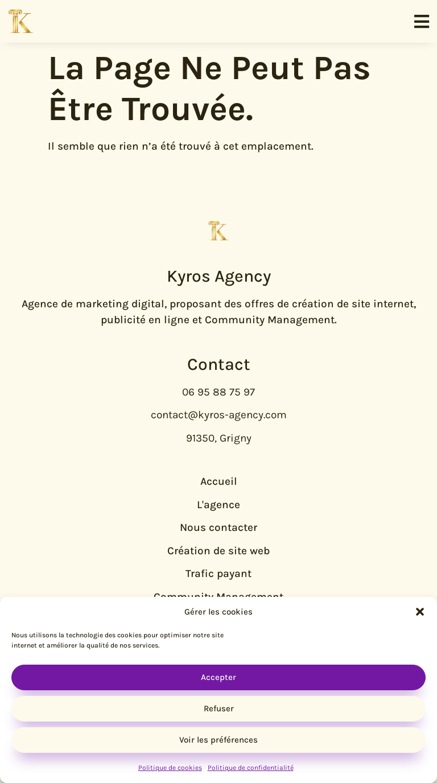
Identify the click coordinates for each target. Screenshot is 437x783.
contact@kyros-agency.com (219, 415)
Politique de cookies (170, 768)
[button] (420, 611)
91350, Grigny (219, 438)
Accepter (218, 677)
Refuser (219, 708)
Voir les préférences (218, 740)
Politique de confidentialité (251, 768)
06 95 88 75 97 (218, 392)
